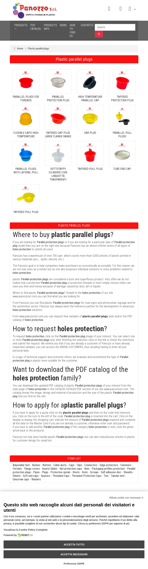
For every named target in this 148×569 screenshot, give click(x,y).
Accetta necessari (74, 554)
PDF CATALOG (35, 27)
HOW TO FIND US (72, 31)
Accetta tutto (74, 544)
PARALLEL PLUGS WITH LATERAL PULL (26, 170)
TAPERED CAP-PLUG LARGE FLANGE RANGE (58, 134)
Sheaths (128, 472)
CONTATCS (87, 25)
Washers (36, 479)
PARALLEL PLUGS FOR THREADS (26, 98)
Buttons (46, 465)
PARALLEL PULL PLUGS (122, 134)
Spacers (45, 475)
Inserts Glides (49, 468)
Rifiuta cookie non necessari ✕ (126, 497)
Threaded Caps (60, 475)
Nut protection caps (71, 468)
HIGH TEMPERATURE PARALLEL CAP (90, 98)
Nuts (86, 468)
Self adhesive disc (111, 472)
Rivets (76, 472)
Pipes (36, 472)
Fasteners (125, 465)
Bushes (36, 465)
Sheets (17, 475)
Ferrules (17, 468)
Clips (79, 465)
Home (20, 48)
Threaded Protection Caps (86, 475)
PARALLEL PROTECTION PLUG (58, 98)
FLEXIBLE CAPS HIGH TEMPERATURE (25, 134)
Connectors (90, 465)
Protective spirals (60, 472)
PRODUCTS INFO (50, 27)
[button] (131, 8)
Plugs (45, 472)
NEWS (63, 25)
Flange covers (32, 468)
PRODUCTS (20, 25)
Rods (85, 472)
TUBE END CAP (122, 169)
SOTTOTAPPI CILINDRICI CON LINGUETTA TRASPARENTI (58, 174)
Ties (106, 475)
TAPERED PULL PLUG (90, 169)
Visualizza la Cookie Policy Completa (25, 529)
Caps (71, 465)
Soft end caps (31, 475)
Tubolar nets (118, 475)
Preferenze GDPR (74, 563)
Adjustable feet (21, 465)
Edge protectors (109, 465)
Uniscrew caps (21, 479)
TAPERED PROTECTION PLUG (122, 98)
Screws (94, 472)
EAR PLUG (90, 132)
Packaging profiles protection (108, 468)
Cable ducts (60, 465)
